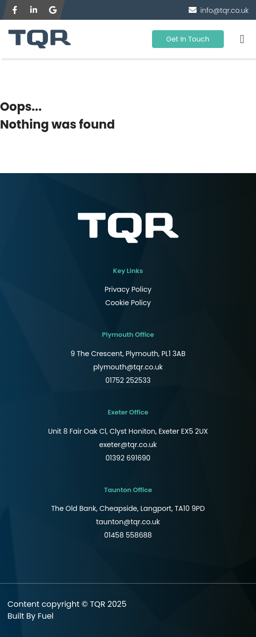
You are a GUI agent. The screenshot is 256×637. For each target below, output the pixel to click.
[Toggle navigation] (242, 39)
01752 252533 (128, 380)
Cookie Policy (128, 303)
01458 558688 (128, 535)
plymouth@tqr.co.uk (128, 367)
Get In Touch (188, 39)
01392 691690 (128, 458)
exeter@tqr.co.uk (128, 445)
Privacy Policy (128, 289)
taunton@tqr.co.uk (128, 522)
